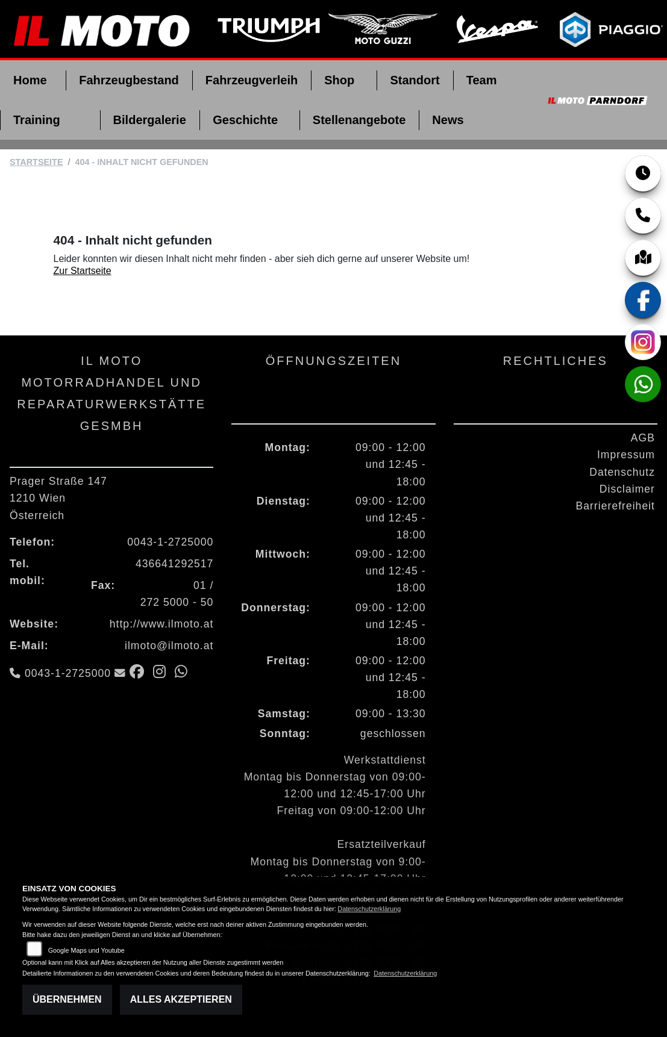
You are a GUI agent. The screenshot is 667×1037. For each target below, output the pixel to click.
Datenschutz (622, 472)
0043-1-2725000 (170, 542)
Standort (414, 80)
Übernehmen (67, 999)
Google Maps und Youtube (86, 950)
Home (30, 80)
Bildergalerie (149, 119)
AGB (643, 438)
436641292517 (174, 564)
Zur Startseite (82, 271)
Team (481, 80)
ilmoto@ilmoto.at (169, 646)
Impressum (626, 455)
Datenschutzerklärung (369, 908)
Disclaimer (627, 489)
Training (36, 119)
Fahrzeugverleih (251, 80)
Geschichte (245, 119)
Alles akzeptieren (181, 999)
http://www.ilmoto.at (162, 624)
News (447, 119)
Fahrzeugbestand (129, 80)
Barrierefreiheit (615, 506)
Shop (339, 80)
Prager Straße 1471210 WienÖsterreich (58, 498)
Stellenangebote (359, 119)
